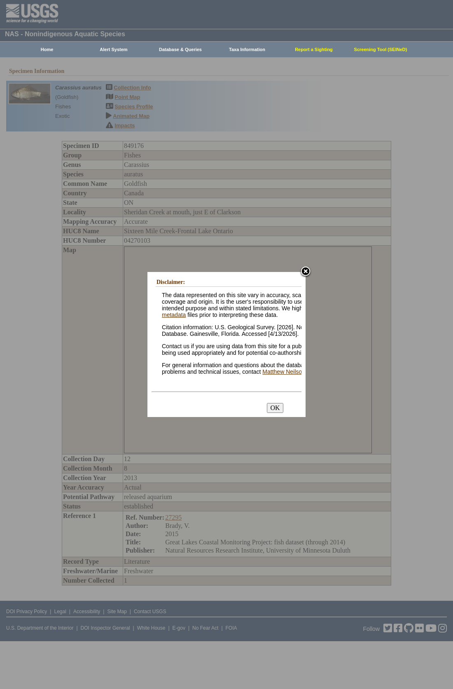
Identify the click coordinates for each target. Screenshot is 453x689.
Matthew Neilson (283, 371)
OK (275, 407)
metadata (174, 315)
